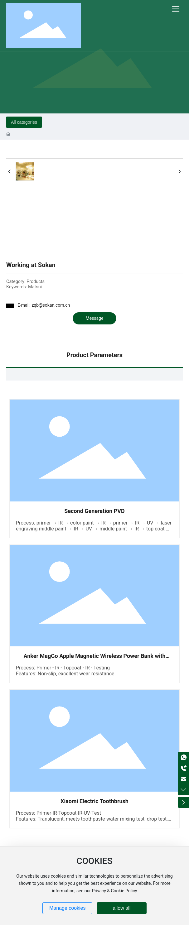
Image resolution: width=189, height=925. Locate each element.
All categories (24, 122)
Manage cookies (67, 908)
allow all (121, 908)
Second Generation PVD (94, 511)
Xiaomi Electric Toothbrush (94, 801)
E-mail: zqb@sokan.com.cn (43, 305)
